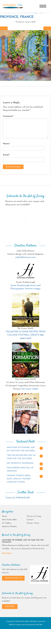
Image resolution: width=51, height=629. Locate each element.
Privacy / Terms (33, 523)
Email (6, 155)
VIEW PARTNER (13, 578)
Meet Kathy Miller (9, 520)
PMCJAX (39, 624)
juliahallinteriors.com (25, 257)
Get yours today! (30, 389)
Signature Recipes (9, 526)
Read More (7, 553)
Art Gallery (6, 523)
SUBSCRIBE (10, 606)
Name (7, 144)
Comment (8, 116)
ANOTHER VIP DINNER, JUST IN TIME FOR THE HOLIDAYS (21, 449)
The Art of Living (34, 516)
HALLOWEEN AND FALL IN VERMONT (20, 469)
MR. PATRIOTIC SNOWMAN (20, 463)
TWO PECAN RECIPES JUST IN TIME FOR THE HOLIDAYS (21, 457)
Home (4, 516)
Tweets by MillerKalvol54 (17, 498)
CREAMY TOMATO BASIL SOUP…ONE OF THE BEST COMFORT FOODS (19, 479)
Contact (30, 520)
